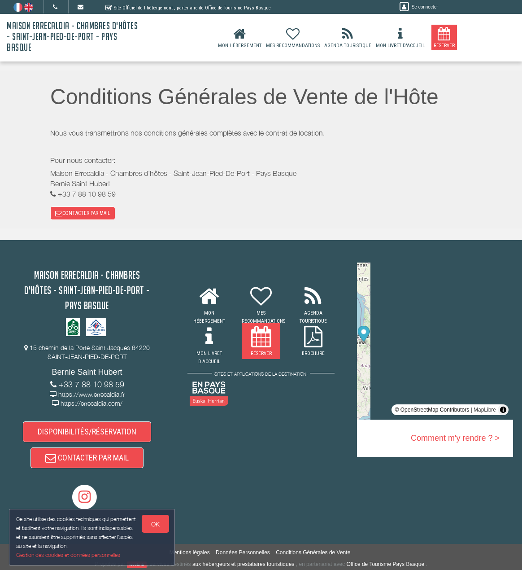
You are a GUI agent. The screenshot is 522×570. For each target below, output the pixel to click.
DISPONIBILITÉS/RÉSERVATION (87, 431)
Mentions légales (190, 552)
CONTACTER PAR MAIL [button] (82, 213)
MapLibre (485, 410)
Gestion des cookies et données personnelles (68, 555)
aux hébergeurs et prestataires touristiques (243, 564)
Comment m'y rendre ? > (455, 438)
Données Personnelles (243, 552)
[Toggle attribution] (503, 409)
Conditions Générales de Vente (313, 552)
